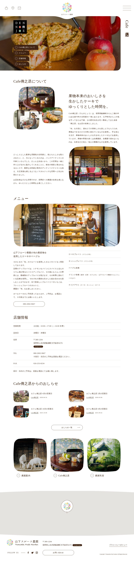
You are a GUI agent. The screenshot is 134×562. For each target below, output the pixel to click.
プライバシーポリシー (118, 545)
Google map (38, 346)
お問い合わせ (58, 552)
